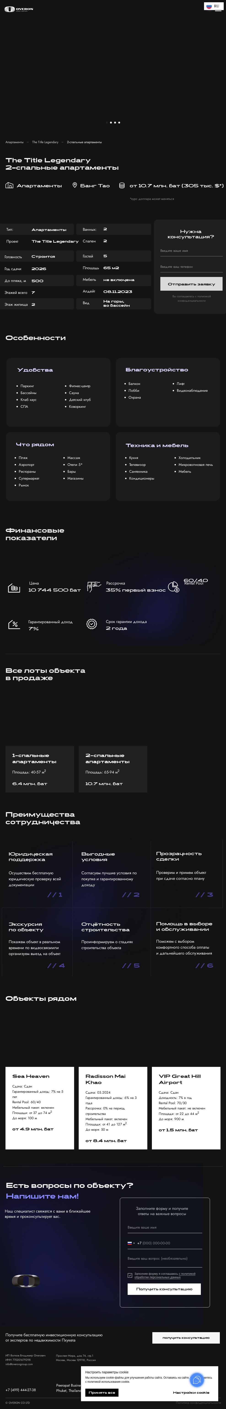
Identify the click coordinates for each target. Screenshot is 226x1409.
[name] (191, 250)
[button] (186, 1338)
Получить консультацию (164, 1289)
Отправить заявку (191, 284)
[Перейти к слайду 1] (107, 122)
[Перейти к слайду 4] (119, 122)
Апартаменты (14, 142)
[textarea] (165, 1260)
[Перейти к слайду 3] (115, 122)
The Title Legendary (45, 142)
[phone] (191, 266)
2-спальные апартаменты (84, 142)
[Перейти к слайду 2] (111, 122)
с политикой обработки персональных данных (165, 1275)
